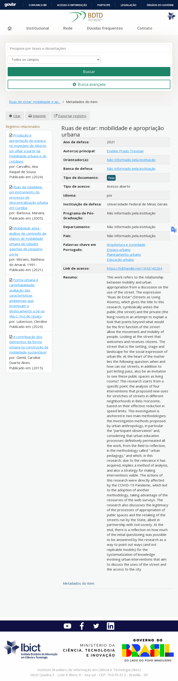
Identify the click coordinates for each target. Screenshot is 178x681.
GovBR (10, 5)
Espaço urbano (118, 249)
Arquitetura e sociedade (126, 244)
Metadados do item (78, 583)
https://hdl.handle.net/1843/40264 (134, 268)
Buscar (89, 71)
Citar (17, 115)
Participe (103, 5)
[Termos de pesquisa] (89, 48)
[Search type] (54, 60)
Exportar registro (72, 115)
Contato (144, 28)
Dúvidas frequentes (105, 28)
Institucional (37, 28)
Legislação (128, 5)
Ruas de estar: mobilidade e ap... (34, 101)
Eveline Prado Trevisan (125, 151)
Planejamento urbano (124, 254)
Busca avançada (89, 84)
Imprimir (39, 115)
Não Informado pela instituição (131, 159)
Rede (68, 28)
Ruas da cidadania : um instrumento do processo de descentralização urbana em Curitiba (28, 197)
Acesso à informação (72, 5)
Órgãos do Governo (161, 5)
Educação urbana (120, 259)
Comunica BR (38, 5)
